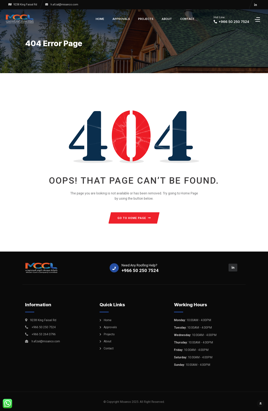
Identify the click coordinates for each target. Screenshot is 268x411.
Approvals (121, 19)
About (167, 19)
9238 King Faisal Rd (25, 4)
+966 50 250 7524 (44, 327)
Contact (187, 19)
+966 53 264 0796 (44, 334)
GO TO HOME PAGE (134, 218)
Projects (145, 19)
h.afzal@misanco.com (64, 4)
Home (100, 19)
